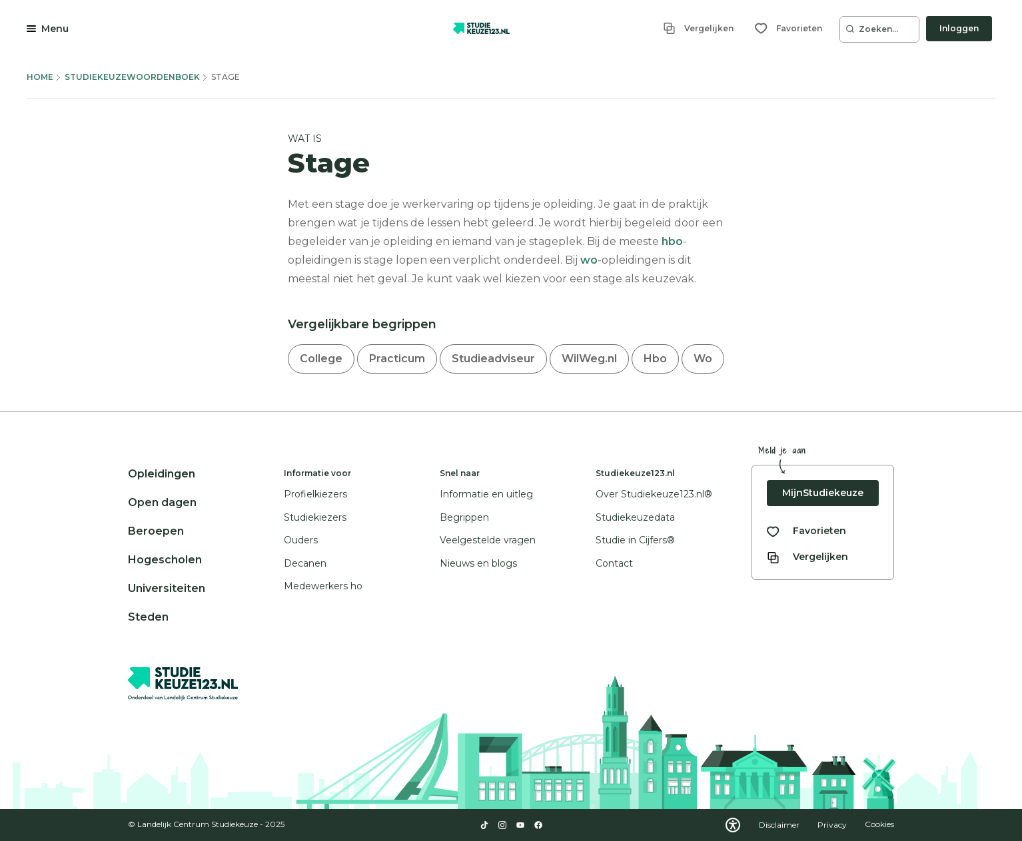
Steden (148, 617)
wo (589, 260)
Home (40, 77)
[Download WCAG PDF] (733, 825)
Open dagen (162, 502)
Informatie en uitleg (486, 494)
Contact (614, 563)
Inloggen (959, 28)
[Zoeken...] (879, 29)
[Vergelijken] (698, 28)
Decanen (305, 563)
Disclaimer (780, 825)
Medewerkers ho (323, 586)
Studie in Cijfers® (635, 540)
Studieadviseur (493, 358)
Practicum (397, 358)
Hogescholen (165, 559)
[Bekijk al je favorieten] (806, 531)
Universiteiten (166, 588)
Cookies (879, 825)
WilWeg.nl (589, 358)
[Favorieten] (788, 28)
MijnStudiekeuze (822, 493)
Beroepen (156, 531)
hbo (672, 241)
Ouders (301, 540)
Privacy (833, 825)
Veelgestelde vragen (488, 540)
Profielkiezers (315, 494)
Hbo (655, 358)
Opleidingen (161, 473)
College (321, 358)
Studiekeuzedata (635, 517)
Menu (55, 29)
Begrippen (464, 517)
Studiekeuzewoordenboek (132, 77)
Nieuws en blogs (478, 563)
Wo (703, 358)
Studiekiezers (315, 517)
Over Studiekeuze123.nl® (654, 494)
